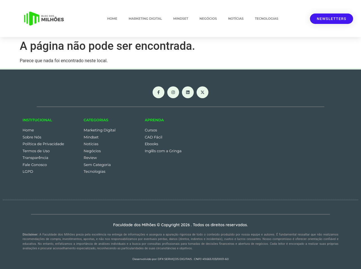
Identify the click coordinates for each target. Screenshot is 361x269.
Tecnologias (266, 19)
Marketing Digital (145, 19)
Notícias (236, 19)
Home (112, 19)
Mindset (180, 19)
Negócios (208, 19)
